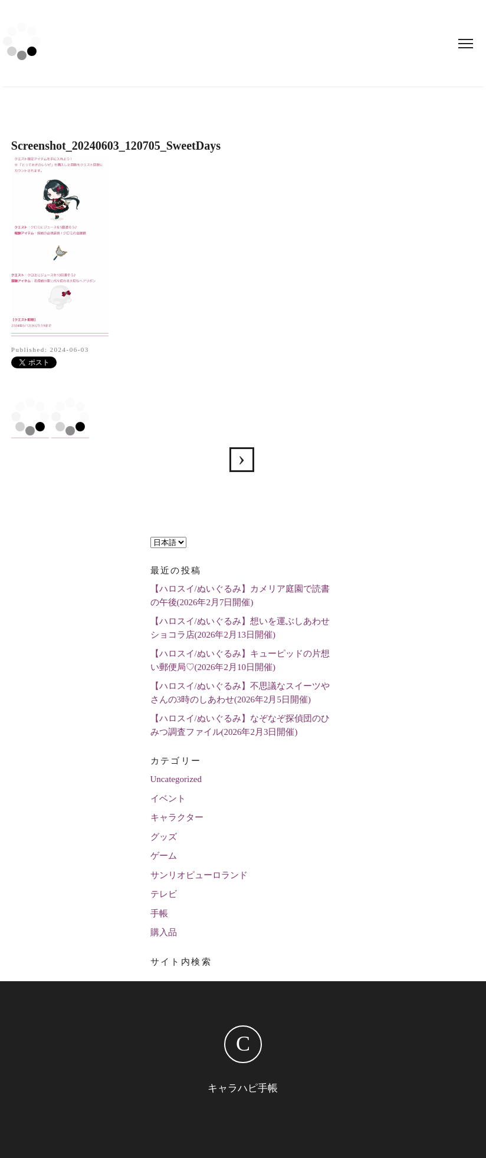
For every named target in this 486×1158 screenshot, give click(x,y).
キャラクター (176, 817)
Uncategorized (176, 779)
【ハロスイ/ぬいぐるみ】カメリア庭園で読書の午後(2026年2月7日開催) (240, 595)
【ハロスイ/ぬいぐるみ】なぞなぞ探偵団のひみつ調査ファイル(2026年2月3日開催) (240, 725)
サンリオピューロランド (199, 875)
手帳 (159, 913)
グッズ (163, 837)
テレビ (163, 894)
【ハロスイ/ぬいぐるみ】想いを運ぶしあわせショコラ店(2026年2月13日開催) (240, 627)
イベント (168, 798)
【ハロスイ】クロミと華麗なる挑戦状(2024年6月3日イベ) (241, 459)
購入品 (163, 932)
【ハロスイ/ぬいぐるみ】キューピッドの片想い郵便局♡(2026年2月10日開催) (240, 660)
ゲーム (163, 855)
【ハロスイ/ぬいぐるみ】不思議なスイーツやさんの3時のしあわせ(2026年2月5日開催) (240, 692)
